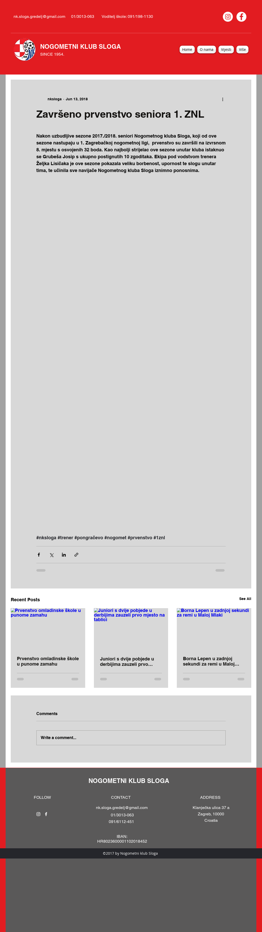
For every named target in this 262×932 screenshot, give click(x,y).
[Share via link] (76, 554)
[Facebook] (241, 17)
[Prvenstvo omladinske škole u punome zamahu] (48, 629)
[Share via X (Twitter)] (51, 554)
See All (245, 599)
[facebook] (46, 814)
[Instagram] (228, 17)
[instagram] (38, 814)
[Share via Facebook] (38, 554)
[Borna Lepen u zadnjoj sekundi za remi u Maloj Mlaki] (214, 629)
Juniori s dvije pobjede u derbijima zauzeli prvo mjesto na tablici (127, 661)
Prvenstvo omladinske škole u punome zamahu (48, 661)
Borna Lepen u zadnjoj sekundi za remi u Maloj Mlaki (209, 661)
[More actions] (223, 99)
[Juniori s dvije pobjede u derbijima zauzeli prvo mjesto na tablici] (131, 629)
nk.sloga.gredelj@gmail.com (39, 16)
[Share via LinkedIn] (63, 554)
